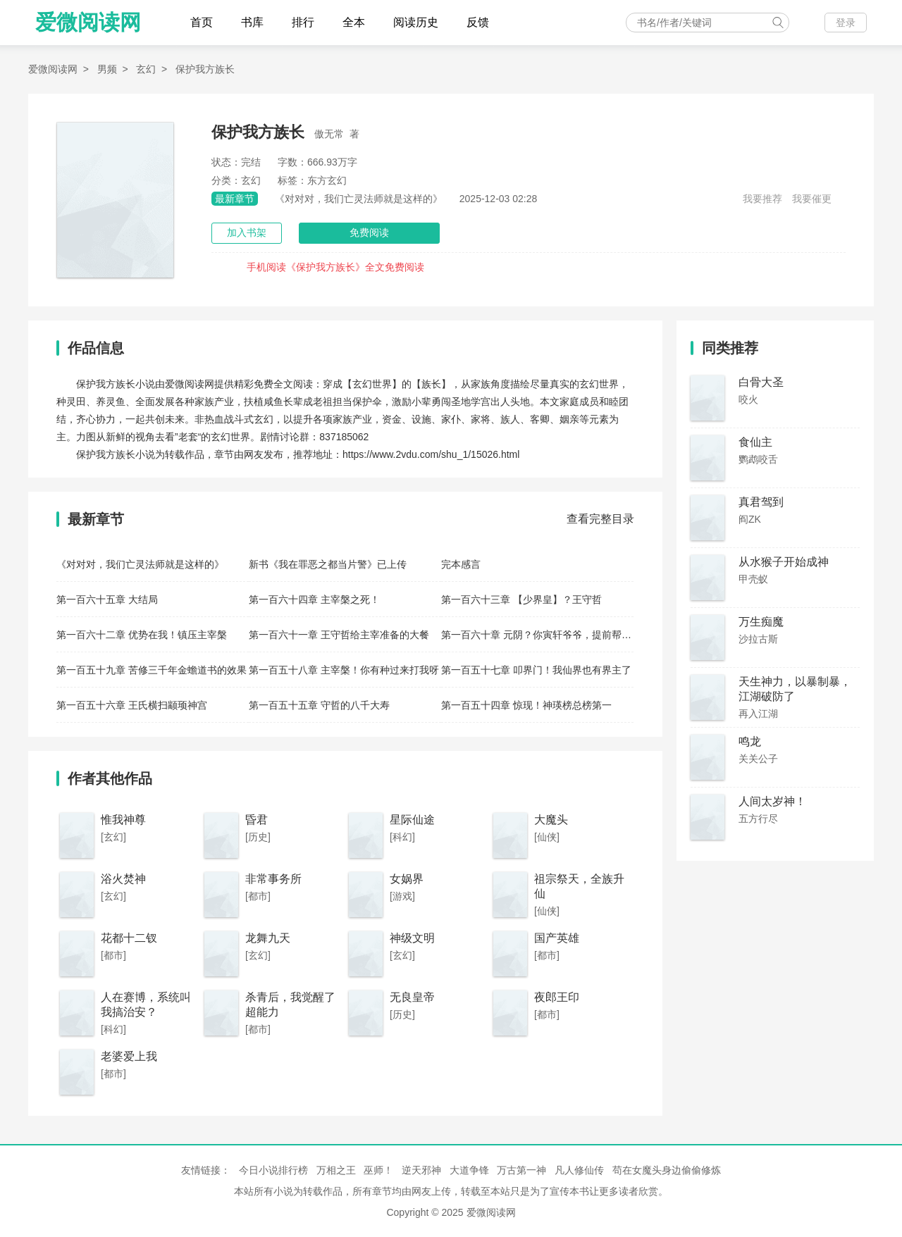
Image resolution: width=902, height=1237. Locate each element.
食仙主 (755, 442)
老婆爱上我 (129, 1056)
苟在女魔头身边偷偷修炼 (666, 1170)
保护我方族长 (205, 69)
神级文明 (412, 938)
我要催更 (812, 198)
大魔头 (551, 820)
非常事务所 (273, 879)
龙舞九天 (267, 938)
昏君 (256, 820)
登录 (845, 22)
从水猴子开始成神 (784, 562)
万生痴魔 (761, 622)
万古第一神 (521, 1170)
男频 (107, 69)
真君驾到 (761, 502)
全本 (353, 22)
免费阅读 (369, 232)
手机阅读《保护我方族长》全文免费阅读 (335, 267)
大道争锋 (469, 1170)
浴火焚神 (123, 879)
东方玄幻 (327, 180)
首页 (201, 22)
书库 (252, 22)
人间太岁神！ (772, 801)
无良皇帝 (412, 997)
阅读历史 (415, 22)
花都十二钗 (129, 938)
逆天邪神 (421, 1170)
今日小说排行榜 (273, 1170)
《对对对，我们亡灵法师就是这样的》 (359, 198)
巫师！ (378, 1170)
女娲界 (407, 879)
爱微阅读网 (88, 22)
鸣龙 (750, 741)
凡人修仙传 (579, 1170)
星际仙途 (412, 820)
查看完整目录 (600, 519)
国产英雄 (556, 938)
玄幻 (146, 69)
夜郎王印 (556, 997)
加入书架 (246, 232)
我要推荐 (762, 198)
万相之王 (336, 1170)
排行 (303, 22)
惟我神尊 (123, 820)
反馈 (478, 22)
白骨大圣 (761, 382)
